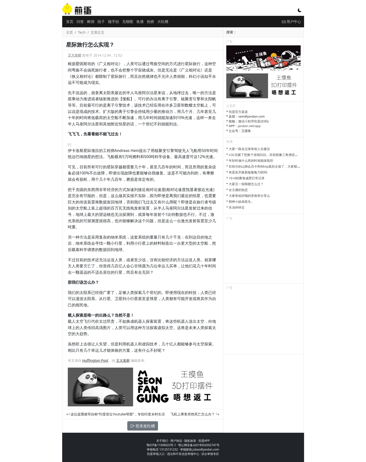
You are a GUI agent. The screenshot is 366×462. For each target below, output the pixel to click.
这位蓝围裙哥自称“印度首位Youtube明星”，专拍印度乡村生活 (115, 414)
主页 (69, 32)
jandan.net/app (249, 126)
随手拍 (113, 21)
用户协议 (176, 441)
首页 (69, 21)
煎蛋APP (204, 441)
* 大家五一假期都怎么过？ (245, 184)
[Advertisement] (263, 252)
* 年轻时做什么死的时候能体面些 (249, 160)
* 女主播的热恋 (237, 190)
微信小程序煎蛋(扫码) (253, 121)
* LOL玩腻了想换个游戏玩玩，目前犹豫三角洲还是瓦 (263, 154)
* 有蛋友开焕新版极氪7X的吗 (246, 172)
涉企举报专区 (210, 454)
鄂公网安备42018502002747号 (198, 445)
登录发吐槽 (142, 426)
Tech (82, 32)
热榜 (150, 21)
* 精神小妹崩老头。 (240, 201)
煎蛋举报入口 (156, 454)
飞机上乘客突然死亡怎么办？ (194, 414)
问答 (80, 21)
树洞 (90, 21)
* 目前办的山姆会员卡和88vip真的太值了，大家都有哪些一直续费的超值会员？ (282, 166)
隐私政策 (190, 441)
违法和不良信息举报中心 (183, 454)
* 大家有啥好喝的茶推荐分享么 (248, 195)
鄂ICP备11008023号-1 (161, 445)
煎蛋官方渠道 (238, 112)
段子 (101, 21)
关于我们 (162, 441)
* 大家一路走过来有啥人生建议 (248, 149)
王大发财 (74, 55)
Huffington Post (95, 360)
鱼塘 (140, 21)
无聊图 (127, 21)
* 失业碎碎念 (235, 207)
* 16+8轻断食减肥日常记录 (245, 178)
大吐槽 (162, 21)
